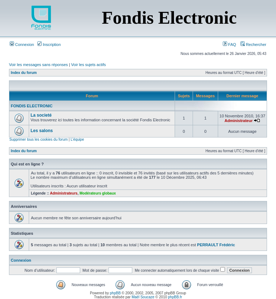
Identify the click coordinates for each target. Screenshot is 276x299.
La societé (41, 115)
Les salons (42, 130)
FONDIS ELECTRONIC (31, 106)
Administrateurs (64, 193)
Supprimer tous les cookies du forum (38, 139)
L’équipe (77, 139)
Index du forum (24, 73)
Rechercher (253, 44)
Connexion (22, 44)
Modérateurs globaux (97, 193)
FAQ (229, 44)
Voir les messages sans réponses (38, 64)
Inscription (49, 44)
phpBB (115, 293)
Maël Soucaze (143, 297)
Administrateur (239, 120)
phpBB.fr (175, 297)
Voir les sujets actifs (88, 64)
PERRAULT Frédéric (216, 245)
